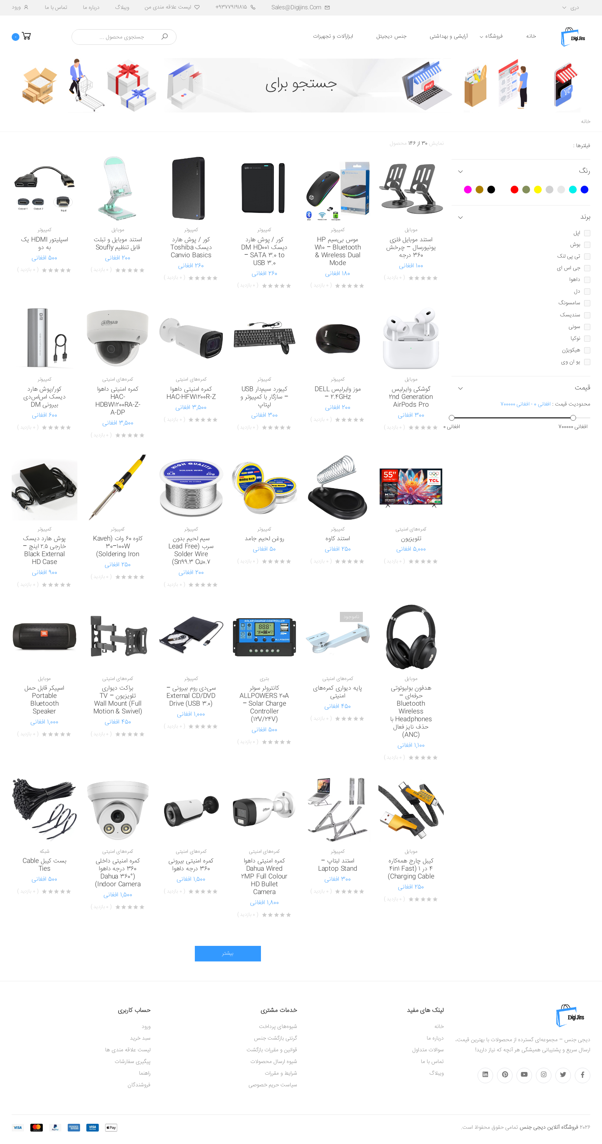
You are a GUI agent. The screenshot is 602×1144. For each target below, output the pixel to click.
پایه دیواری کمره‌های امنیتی (337, 692)
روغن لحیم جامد (264, 539)
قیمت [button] (582, 388)
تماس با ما (56, 8)
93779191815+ (235, 8)
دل (577, 291)
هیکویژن (571, 350)
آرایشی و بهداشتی (449, 36)
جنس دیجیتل (391, 36)
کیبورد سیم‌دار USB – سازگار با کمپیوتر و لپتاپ (264, 397)
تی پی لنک (568, 256)
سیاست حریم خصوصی (272, 1085)
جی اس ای (568, 268)
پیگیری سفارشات (132, 1062)
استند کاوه (338, 539)
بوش (575, 245)
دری (574, 8)
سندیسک (570, 315)
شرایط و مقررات (281, 1073)
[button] (27, 36)
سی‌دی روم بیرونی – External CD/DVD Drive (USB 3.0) (191, 696)
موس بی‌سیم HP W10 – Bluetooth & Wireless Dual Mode (338, 251)
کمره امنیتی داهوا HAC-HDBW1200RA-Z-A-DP (117, 401)
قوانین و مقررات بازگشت (272, 1050)
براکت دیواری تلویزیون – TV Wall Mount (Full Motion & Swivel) (117, 700)
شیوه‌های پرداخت (278, 1027)
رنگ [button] (584, 171)
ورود (20, 8)
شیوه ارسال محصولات (273, 1062)
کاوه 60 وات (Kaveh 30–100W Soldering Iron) (118, 546)
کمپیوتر (338, 230)
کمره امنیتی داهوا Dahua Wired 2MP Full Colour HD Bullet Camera (264, 876)
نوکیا (575, 338)
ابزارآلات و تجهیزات (333, 36)
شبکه (44, 852)
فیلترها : (581, 146)
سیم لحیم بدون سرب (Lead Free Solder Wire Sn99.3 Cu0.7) (191, 550)
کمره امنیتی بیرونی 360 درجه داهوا (191, 865)
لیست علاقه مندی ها (127, 1050)
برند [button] (585, 217)
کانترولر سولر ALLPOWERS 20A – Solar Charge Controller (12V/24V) (264, 704)
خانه (531, 36)
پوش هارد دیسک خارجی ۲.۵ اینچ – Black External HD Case (44, 550)
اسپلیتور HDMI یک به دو (44, 244)
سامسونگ (569, 303)
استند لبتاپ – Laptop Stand (337, 865)
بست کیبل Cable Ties (44, 865)
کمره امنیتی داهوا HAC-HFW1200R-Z (191, 393)
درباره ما (91, 8)
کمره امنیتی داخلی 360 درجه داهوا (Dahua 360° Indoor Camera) (118, 872)
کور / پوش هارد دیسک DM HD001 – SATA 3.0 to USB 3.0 (264, 251)
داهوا (574, 280)
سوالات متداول (428, 1050)
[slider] (452, 418)
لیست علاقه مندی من (172, 8)
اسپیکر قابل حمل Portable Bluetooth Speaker (44, 700)
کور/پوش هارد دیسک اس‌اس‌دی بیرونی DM (44, 397)
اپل (577, 233)
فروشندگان (139, 1085)
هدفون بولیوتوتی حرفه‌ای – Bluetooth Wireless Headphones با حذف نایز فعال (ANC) (411, 712)
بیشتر (227, 953)
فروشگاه (494, 36)
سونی (574, 327)
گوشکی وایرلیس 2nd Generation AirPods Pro (411, 397)
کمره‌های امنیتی (191, 379)
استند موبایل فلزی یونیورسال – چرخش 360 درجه (411, 247)
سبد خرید (140, 1038)
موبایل (411, 230)
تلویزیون (411, 539)
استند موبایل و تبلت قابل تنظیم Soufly (118, 244)
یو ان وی (570, 362)
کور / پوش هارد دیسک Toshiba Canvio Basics (191, 247)
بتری (264, 679)
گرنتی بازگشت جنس (275, 1038)
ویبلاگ (122, 8)
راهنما (144, 1073)
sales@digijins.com (300, 8)
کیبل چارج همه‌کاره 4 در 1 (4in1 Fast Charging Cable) (411, 869)
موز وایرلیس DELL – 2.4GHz (337, 393)
